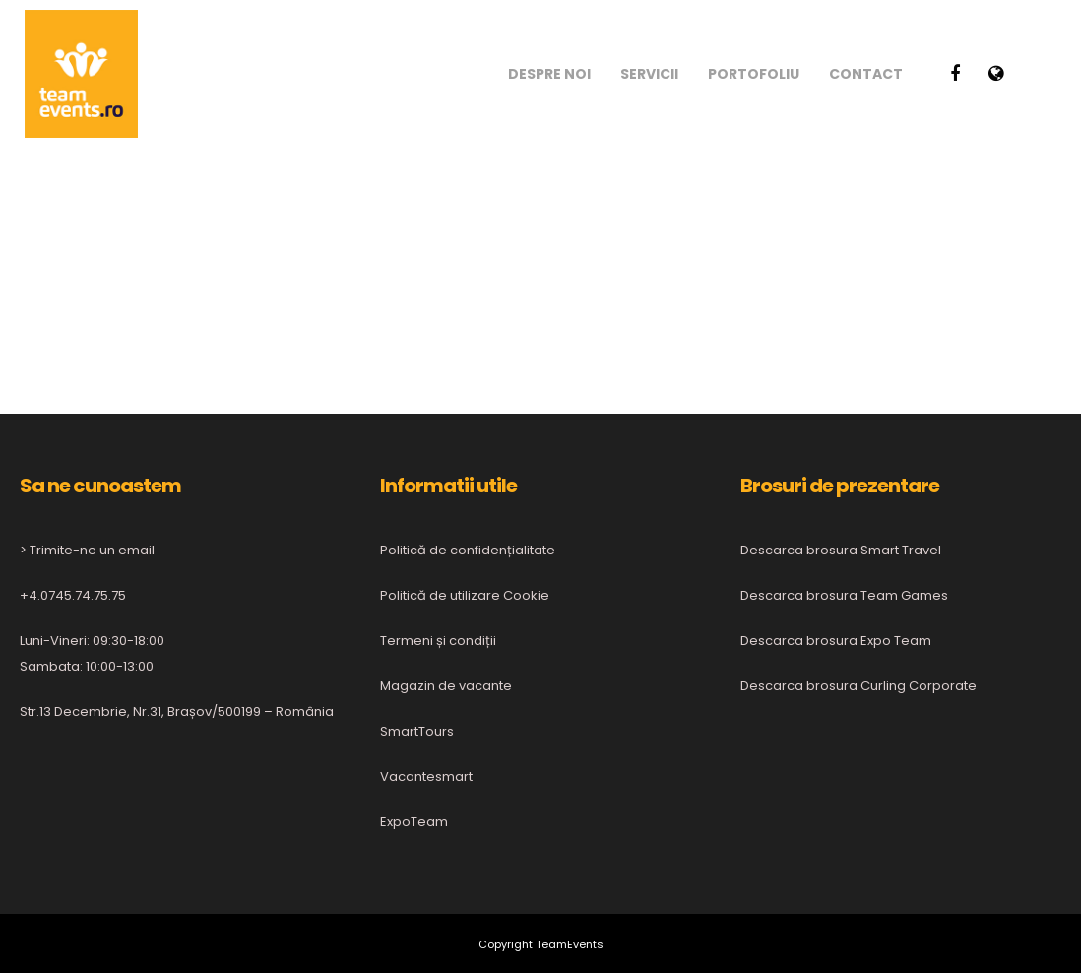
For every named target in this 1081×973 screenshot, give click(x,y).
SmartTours (417, 731)
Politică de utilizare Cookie (464, 595)
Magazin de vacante (446, 686)
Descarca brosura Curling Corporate (858, 686)
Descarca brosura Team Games (844, 595)
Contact (866, 74)
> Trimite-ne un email (87, 550)
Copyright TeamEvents (541, 944)
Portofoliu (753, 74)
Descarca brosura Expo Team (835, 640)
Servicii (649, 74)
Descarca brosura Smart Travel (840, 550)
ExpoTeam (414, 821)
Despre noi (549, 74)
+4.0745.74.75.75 (73, 595)
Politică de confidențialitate (467, 550)
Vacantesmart (426, 776)
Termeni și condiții (438, 640)
